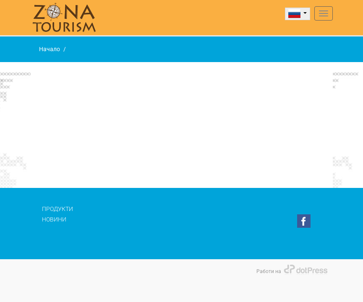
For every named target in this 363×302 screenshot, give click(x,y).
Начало (49, 49)
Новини (54, 219)
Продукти (57, 209)
